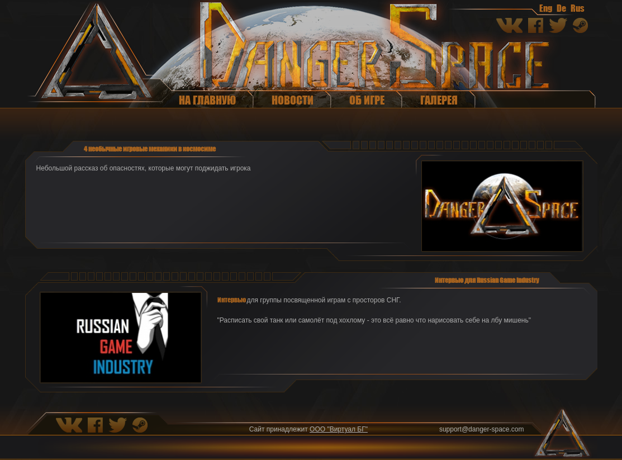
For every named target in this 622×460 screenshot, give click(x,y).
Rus (578, 7)
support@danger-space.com (481, 429)
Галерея (439, 100)
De (561, 7)
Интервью (232, 299)
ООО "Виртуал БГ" (339, 429)
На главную (207, 100)
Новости (293, 100)
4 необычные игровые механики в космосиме (150, 148)
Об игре (366, 100)
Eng (545, 7)
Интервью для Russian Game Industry (487, 280)
